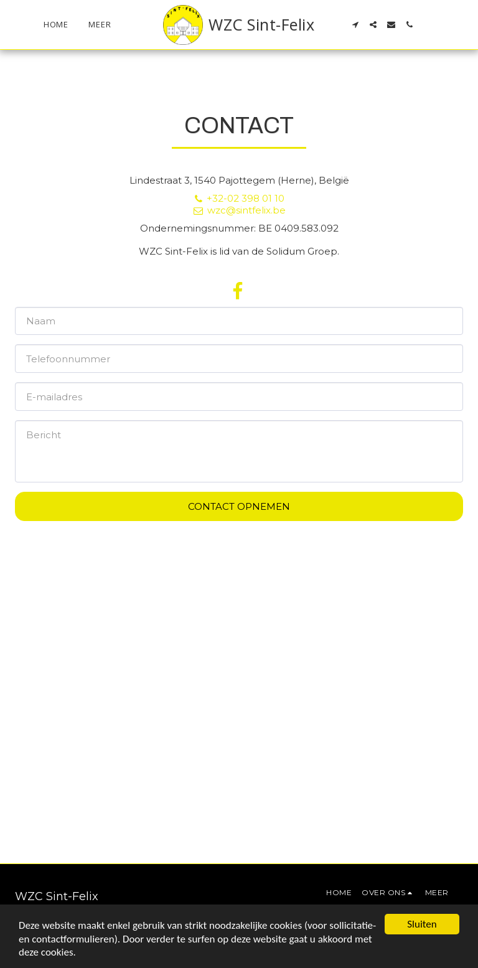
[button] (355, 25)
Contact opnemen (239, 506)
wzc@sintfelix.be (239, 210)
